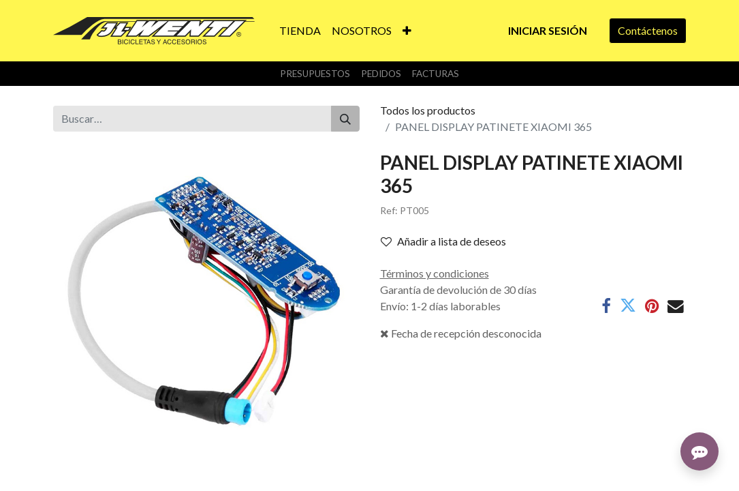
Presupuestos (315, 73)
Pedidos (381, 73)
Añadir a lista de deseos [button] (443, 241)
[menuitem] (300, 30)
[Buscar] (345, 119)
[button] (407, 30)
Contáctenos (648, 30)
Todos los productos (427, 110)
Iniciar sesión (547, 30)
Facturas (435, 73)
